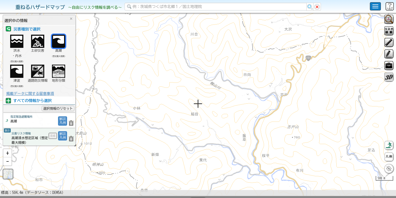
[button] (7, 167)
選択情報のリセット (58, 108)
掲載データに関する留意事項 (30, 93)
